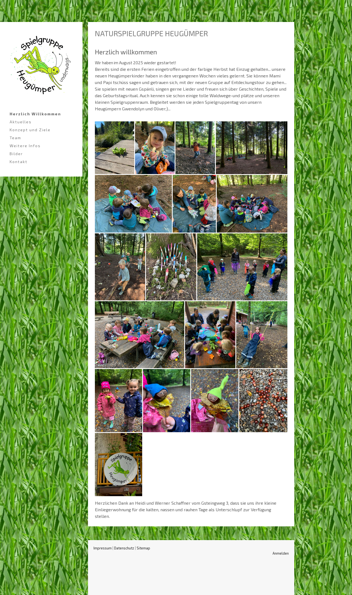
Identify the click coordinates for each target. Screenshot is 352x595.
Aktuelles (21, 121)
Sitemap (143, 548)
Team (15, 137)
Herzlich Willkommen (35, 113)
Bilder (16, 153)
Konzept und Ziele (30, 129)
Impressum (103, 548)
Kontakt (19, 161)
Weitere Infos (25, 145)
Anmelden (281, 553)
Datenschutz (124, 548)
